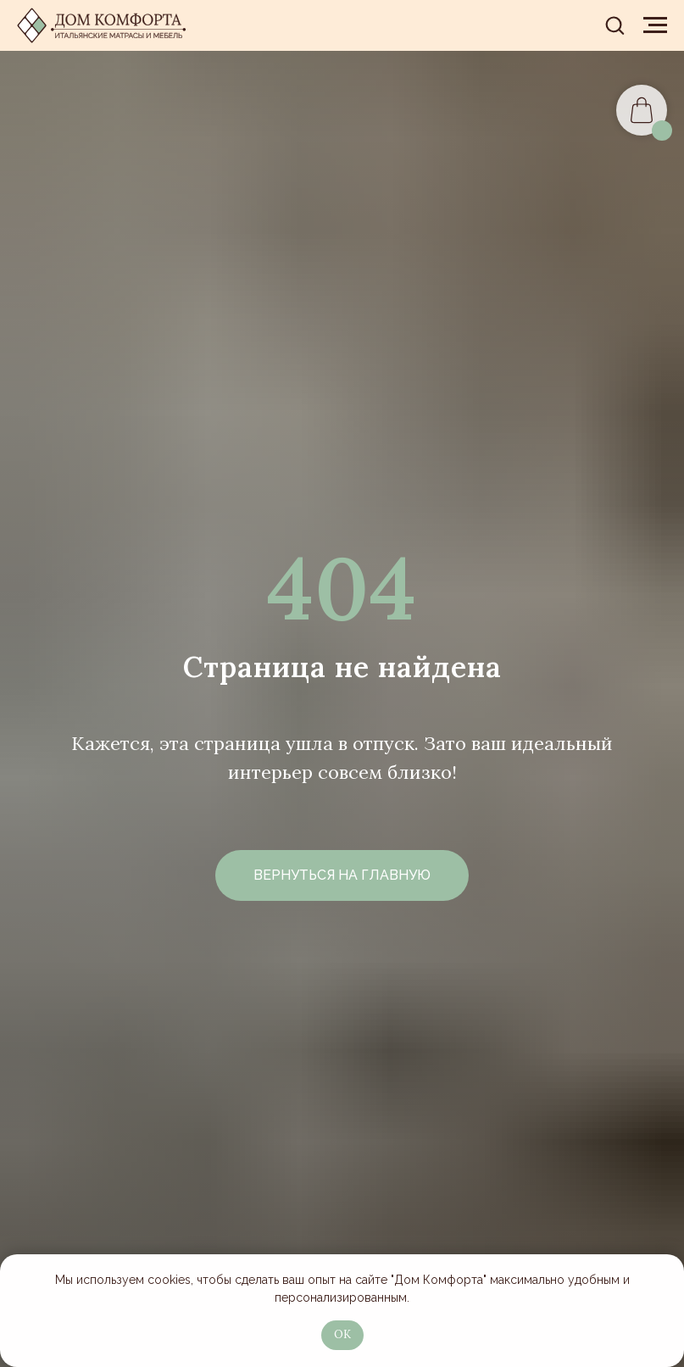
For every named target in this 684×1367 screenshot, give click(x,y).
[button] (614, 24)
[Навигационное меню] (655, 25)
